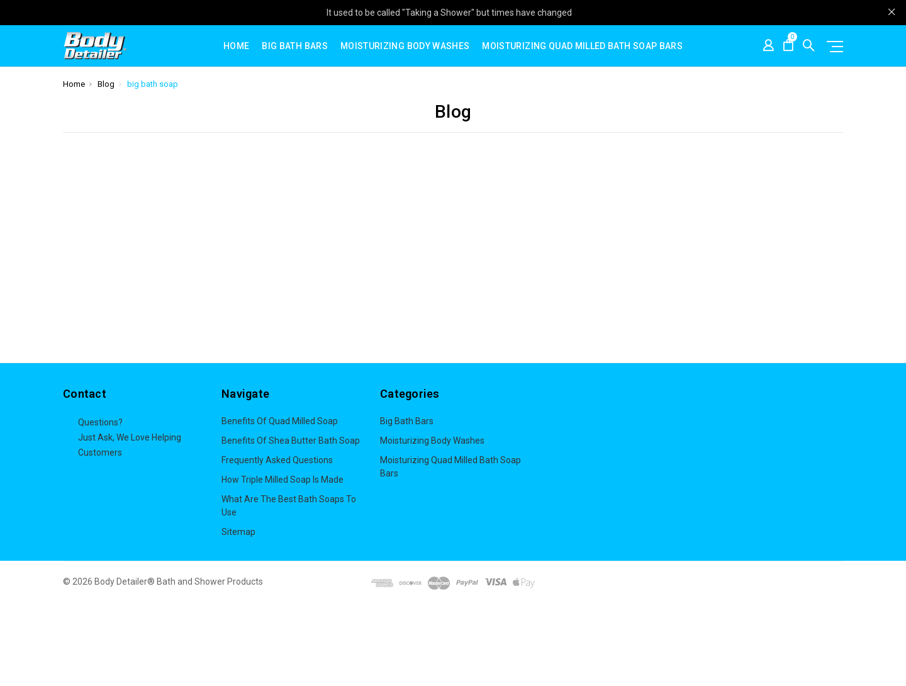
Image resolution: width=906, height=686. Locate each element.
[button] (453, 645)
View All (395, 493)
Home (236, 46)
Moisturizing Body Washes (404, 46)
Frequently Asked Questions (277, 460)
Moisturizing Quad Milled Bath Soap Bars (582, 46)
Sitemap (238, 532)
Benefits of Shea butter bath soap (290, 441)
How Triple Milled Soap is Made (282, 480)
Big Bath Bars (295, 46)
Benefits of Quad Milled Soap (279, 421)
